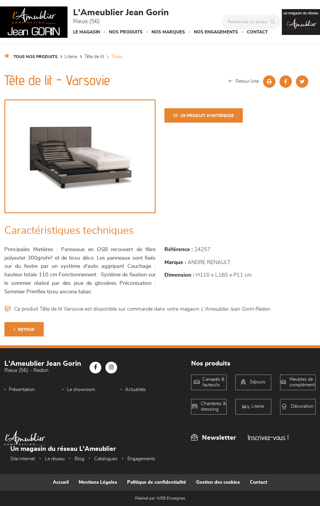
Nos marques (168, 32)
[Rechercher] (274, 22)
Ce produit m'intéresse (204, 116)
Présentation (22, 389)
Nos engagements (216, 32)
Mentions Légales (98, 482)
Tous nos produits (36, 57)
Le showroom (81, 389)
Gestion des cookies (218, 482)
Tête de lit (94, 56)
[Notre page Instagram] (111, 367)
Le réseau (55, 458)
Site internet (22, 458)
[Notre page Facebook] (95, 367)
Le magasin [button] (86, 32)
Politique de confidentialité (156, 482)
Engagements (141, 458)
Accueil (61, 482)
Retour (24, 329)
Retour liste (243, 81)
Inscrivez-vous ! (268, 437)
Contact (257, 32)
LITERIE (71, 56)
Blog (79, 458)
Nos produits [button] (126, 32)
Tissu (116, 56)
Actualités (135, 389)
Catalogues (105, 458)
